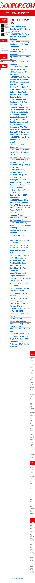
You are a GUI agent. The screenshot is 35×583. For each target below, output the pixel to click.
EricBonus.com (3, 52)
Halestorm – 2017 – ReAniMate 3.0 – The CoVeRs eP (18, 268)
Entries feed (3, 45)
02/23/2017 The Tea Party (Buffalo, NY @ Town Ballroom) (19, 36)
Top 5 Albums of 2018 (31, 559)
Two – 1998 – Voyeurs (32, 501)
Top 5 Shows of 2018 (31, 568)
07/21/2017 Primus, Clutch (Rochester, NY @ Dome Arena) (20, 139)
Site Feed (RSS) (15, 578)
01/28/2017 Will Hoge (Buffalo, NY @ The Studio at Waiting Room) (20, 29)
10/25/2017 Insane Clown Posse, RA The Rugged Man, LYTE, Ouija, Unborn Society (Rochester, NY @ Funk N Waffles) (20, 205)
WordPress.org (3, 50)
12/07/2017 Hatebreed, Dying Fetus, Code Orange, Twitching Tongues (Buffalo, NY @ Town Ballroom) (20, 228)
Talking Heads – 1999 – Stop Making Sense (32, 511)
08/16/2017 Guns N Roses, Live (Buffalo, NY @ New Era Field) (20, 152)
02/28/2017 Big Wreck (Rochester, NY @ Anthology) (18, 51)
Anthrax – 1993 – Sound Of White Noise (32, 481)
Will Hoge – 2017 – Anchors (20, 157)
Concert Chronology (17, 13)
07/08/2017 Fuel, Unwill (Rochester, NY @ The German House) (18, 102)
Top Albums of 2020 (31, 527)
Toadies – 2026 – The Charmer (32, 470)
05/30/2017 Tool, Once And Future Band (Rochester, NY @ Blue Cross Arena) (20, 79)
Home (7, 12)
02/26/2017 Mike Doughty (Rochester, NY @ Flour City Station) (19, 44)
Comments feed (3, 47)
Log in (2, 43)
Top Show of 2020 (32, 536)
